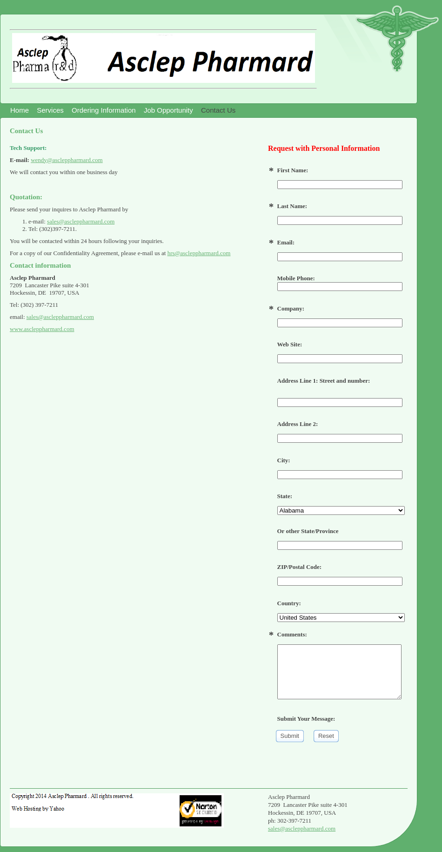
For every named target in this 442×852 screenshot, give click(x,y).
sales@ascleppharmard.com (80, 221)
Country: (289, 603)
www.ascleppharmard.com (42, 328)
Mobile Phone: (340, 283)
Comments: (292, 634)
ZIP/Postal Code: (299, 566)
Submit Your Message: (306, 718)
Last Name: (292, 206)
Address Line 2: (297, 423)
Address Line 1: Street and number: (323, 380)
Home (19, 110)
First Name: (292, 170)
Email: (286, 242)
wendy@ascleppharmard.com (67, 159)
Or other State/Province (308, 530)
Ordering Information (104, 110)
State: (285, 496)
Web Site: (289, 344)
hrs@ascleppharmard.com (199, 253)
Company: (291, 308)
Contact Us (218, 110)
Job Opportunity (168, 110)
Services (50, 110)
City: (283, 460)
